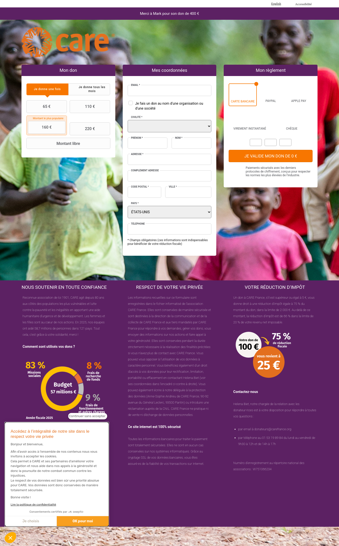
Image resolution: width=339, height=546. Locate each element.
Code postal (140, 186)
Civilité (136, 117)
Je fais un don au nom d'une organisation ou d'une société (169, 105)
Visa (270, 142)
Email (135, 85)
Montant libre (54, 143)
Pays (135, 203)
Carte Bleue (285, 142)
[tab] (47, 89)
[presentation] (47, 89)
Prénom (137, 137)
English (276, 3)
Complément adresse (145, 170)
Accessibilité (303, 4)
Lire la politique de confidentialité (33, 504)
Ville (173, 186)
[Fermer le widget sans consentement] (87, 416)
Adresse (137, 154)
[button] (10, 538)
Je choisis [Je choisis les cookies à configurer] (30, 521)
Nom (178, 137)
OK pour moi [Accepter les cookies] (83, 521)
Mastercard (256, 142)
